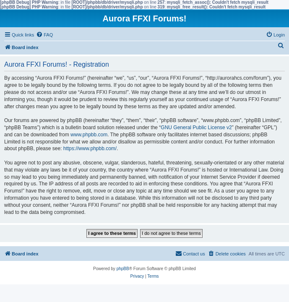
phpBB (123, 268)
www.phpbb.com (88, 135)
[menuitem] (44, 35)
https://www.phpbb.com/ (90, 148)
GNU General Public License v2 (196, 127)
